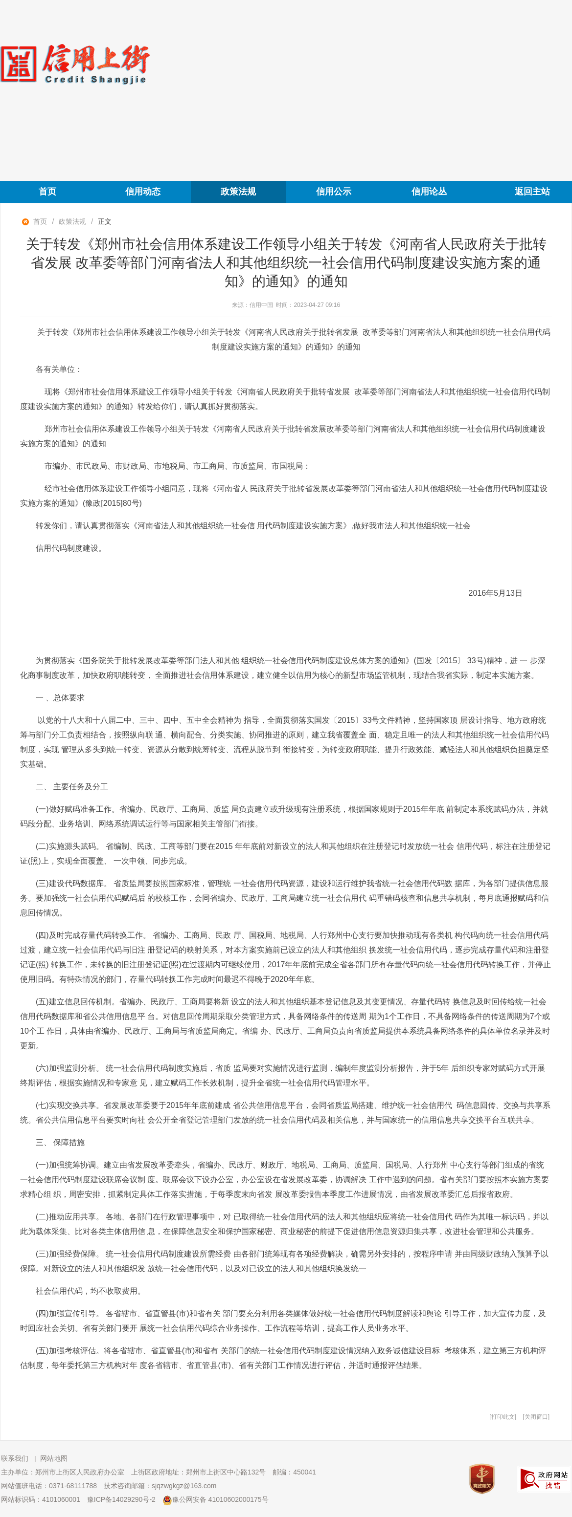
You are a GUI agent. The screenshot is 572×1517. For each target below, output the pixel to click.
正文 (105, 221)
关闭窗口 (536, 1416)
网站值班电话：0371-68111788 (49, 1486)
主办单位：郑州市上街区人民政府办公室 (62, 1472)
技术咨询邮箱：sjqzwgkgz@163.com (160, 1486)
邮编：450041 (294, 1472)
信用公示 (333, 191)
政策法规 (238, 191)
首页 (47, 191)
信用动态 (142, 191)
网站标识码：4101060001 (40, 1499)
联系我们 (14, 1458)
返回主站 (532, 191)
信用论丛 (429, 191)
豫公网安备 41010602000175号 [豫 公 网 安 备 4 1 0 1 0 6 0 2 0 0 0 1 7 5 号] (215, 1500)
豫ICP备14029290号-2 (121, 1499)
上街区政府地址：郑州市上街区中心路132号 (198, 1472)
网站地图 (54, 1458)
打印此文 (503, 1416)
